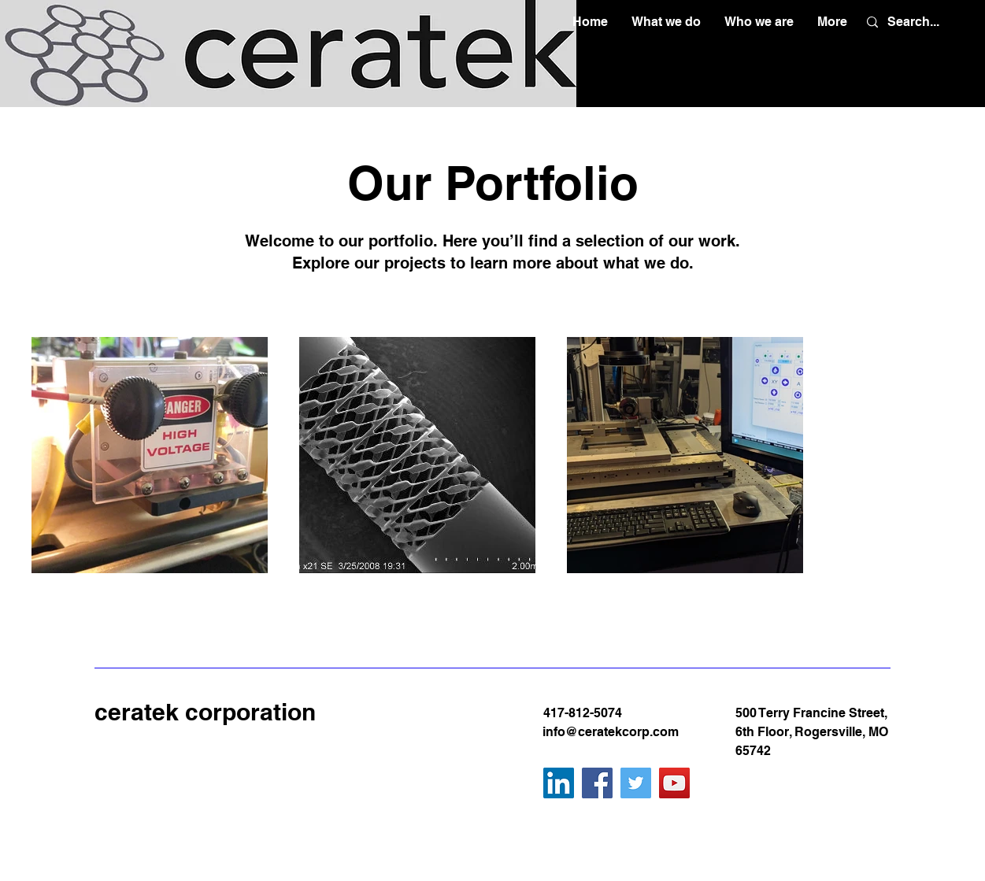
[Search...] (913, 22)
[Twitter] (635, 783)
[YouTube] (674, 783)
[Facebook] (597, 783)
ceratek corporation (205, 712)
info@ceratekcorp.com (610, 731)
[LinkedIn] (558, 783)
